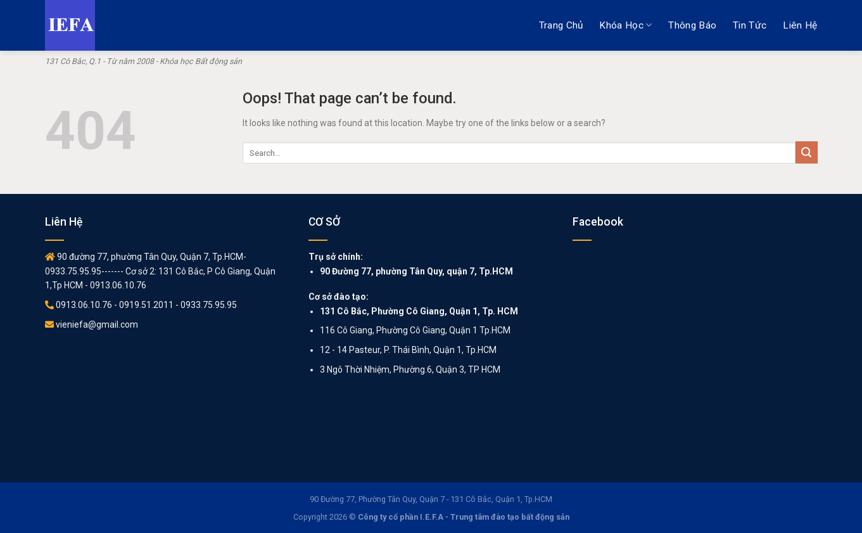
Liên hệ (800, 25)
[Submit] (806, 152)
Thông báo (692, 25)
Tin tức (749, 25)
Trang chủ (561, 25)
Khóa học (625, 25)
